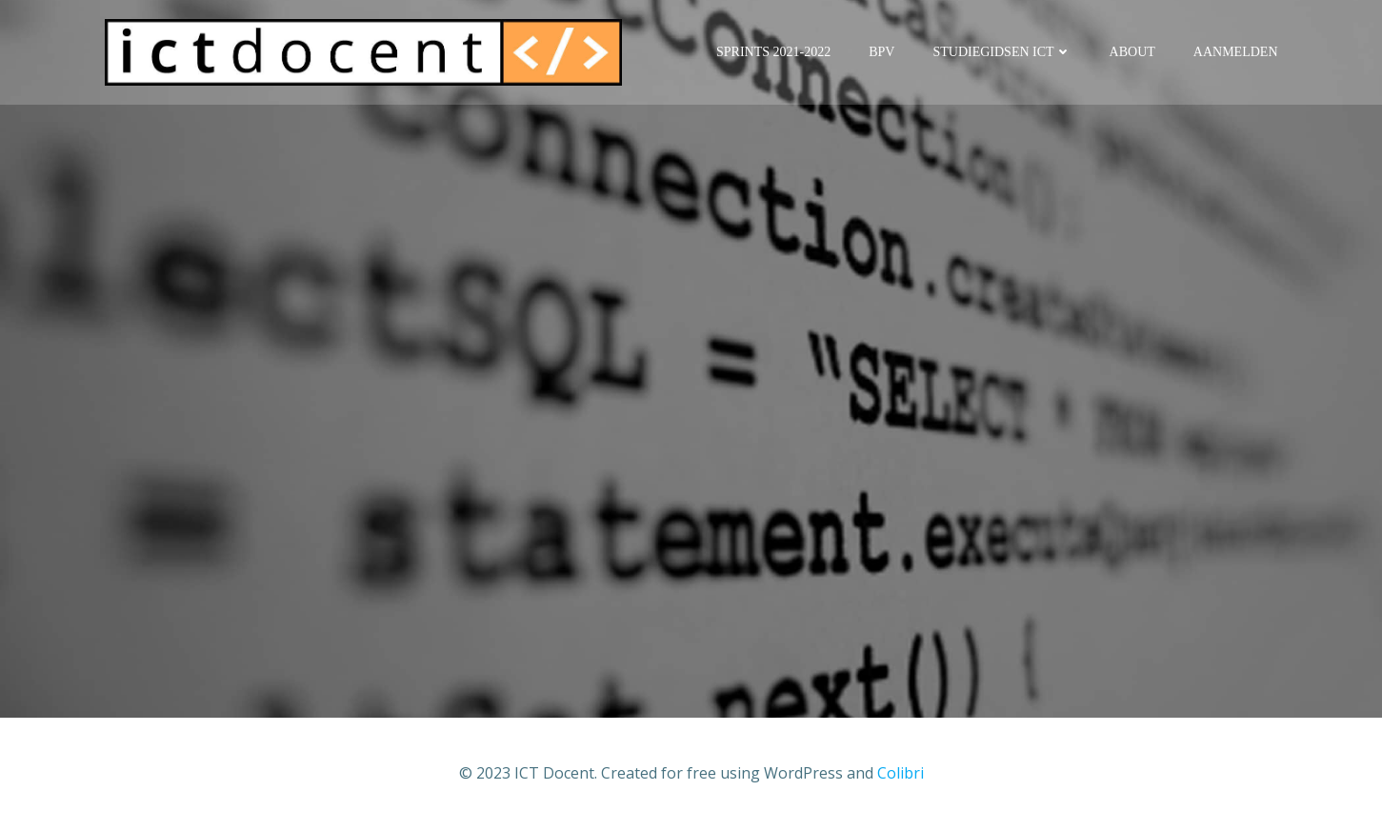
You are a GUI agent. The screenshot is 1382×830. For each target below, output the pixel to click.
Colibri (900, 772)
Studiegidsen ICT (1001, 52)
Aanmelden (1235, 52)
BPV (881, 52)
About (1132, 52)
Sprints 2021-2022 (773, 52)
